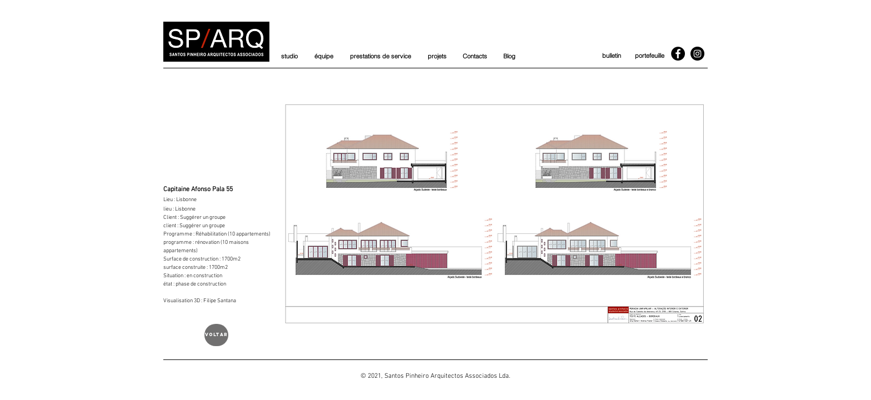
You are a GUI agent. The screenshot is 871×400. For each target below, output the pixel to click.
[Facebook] (678, 54)
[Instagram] (697, 54)
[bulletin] (611, 56)
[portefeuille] (649, 56)
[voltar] (216, 335)
